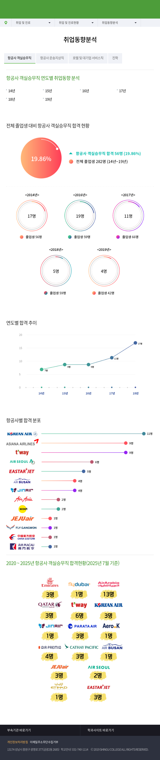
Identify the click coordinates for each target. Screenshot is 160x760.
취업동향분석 (110, 22)
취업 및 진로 (23, 22)
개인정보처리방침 (17, 742)
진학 (115, 58)
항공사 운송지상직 (52, 58)
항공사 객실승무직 (19, 58)
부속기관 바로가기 (19, 730)
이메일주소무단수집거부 (44, 742)
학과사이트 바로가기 (101, 730)
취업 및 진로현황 (69, 22)
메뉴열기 (9, 9)
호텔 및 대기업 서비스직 (88, 58)
